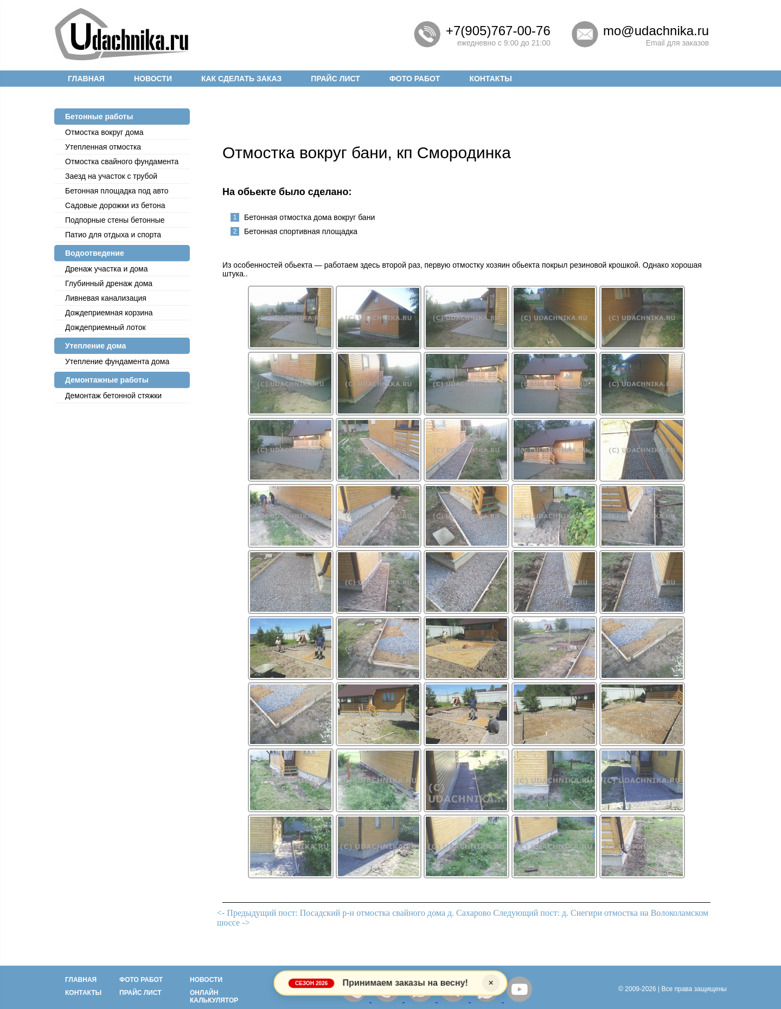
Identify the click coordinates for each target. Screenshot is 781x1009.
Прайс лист (335, 78)
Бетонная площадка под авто (117, 190)
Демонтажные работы (107, 380)
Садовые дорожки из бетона (115, 205)
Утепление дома (95, 345)
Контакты (490, 78)
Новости (153, 78)
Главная (86, 78)
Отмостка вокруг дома (104, 132)
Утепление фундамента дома (117, 361)
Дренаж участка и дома (106, 268)
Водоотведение (94, 253)
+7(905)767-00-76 (498, 30)
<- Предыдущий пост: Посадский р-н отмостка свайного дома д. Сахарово (354, 912)
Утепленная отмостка (103, 147)
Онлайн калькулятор (214, 996)
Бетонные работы (99, 116)
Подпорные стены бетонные (115, 220)
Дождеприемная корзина (109, 312)
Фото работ (414, 78)
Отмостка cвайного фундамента (121, 161)
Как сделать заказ (241, 78)
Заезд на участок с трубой (111, 176)
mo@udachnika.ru (656, 30)
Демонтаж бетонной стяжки (113, 395)
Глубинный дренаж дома (108, 283)
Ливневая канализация (105, 298)
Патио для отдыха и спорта (113, 234)
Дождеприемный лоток (105, 327)
